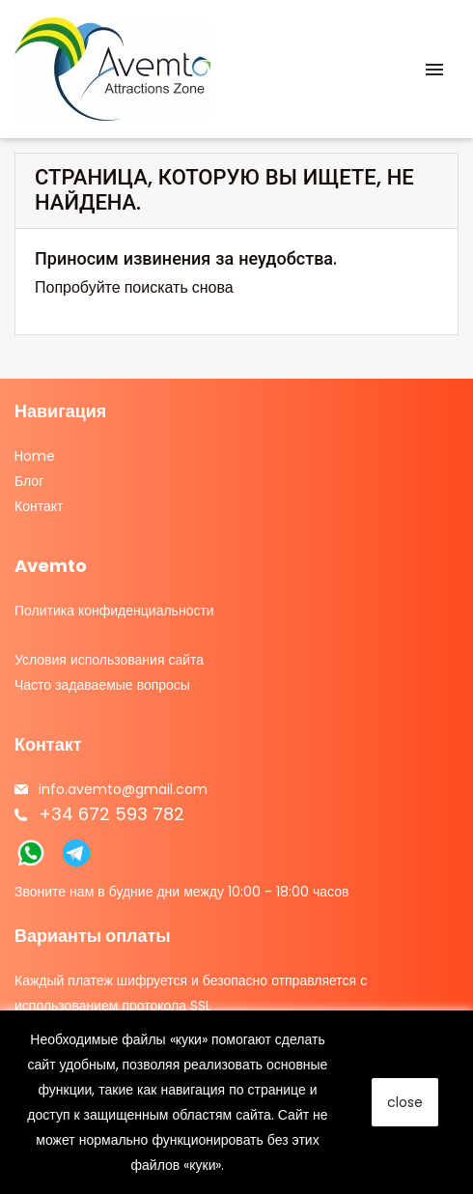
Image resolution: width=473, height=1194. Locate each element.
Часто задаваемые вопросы (102, 685)
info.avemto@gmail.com (123, 789)
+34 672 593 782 (111, 814)
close (405, 1102)
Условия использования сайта (109, 659)
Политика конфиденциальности (114, 610)
